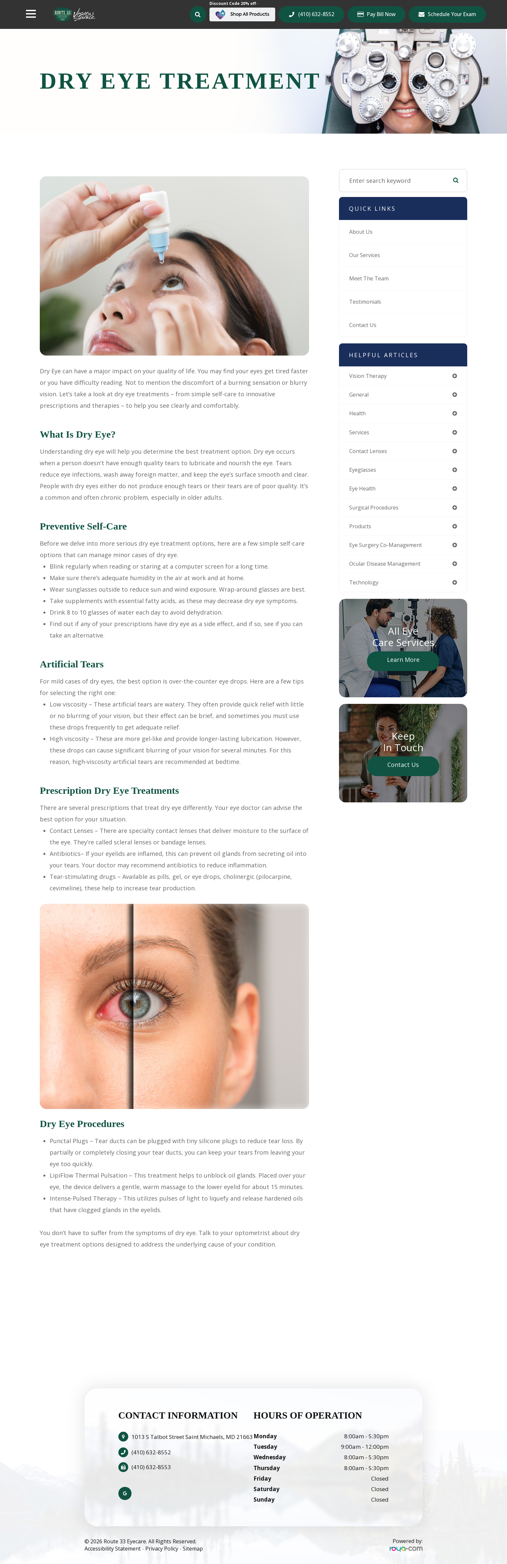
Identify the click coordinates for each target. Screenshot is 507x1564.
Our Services (367, 255)
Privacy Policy (161, 1548)
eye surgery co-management (390, 550)
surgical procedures (377, 512)
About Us (362, 232)
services (360, 434)
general (360, 396)
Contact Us (365, 325)
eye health (364, 492)
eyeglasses (364, 473)
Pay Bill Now (381, 14)
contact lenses (371, 454)
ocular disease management (389, 570)
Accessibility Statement (112, 1548)
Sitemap (193, 1548)
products (362, 531)
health (358, 415)
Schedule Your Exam (452, 14)
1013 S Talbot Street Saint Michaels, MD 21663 (192, 1437)
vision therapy (370, 376)
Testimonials (367, 302)
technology (365, 589)
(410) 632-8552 (316, 14)
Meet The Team (371, 278)
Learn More (403, 666)
